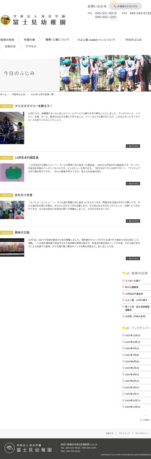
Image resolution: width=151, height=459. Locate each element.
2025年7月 (132, 355)
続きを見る (134, 146)
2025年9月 (132, 348)
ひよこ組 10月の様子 (136, 300)
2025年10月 (132, 342)
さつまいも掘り (132, 280)
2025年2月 (132, 387)
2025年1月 (132, 393)
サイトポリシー (141, 433)
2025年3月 (132, 381)
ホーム (3, 94)
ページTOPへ (145, 420)
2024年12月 (132, 400)
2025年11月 (132, 335)
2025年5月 (132, 368)
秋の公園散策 (131, 287)
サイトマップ (124, 433)
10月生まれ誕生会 (134, 293)
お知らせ (109, 433)
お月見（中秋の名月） (136, 316)
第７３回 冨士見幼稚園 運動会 (138, 308)
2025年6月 (132, 361)
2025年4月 (132, 374)
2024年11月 (132, 406)
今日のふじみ (18, 94)
